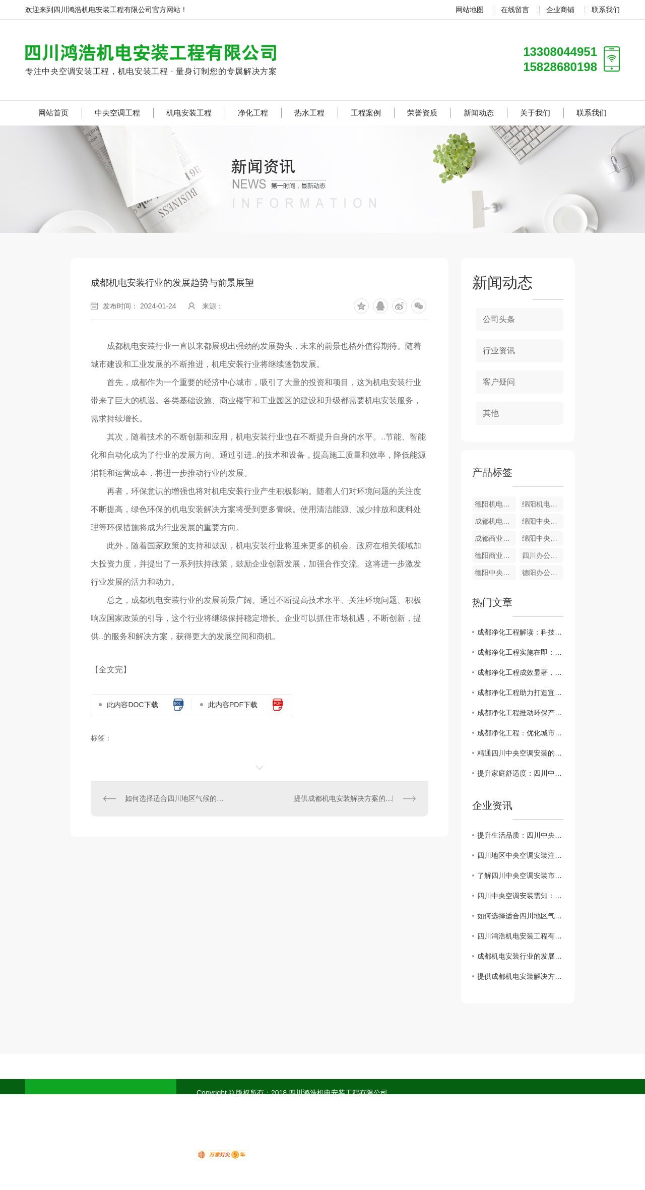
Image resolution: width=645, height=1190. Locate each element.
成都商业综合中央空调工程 (495, 538)
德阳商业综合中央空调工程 (495, 555)
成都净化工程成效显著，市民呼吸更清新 (520, 672)
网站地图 (470, 10)
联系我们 (606, 10)
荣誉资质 (422, 112)
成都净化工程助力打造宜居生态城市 (520, 692)
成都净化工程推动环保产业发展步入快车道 (520, 713)
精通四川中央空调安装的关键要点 (520, 753)
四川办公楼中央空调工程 (542, 555)
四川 (371, 1105)
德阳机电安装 (495, 504)
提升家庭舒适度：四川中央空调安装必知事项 (520, 773)
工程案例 (366, 112)
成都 (389, 1105)
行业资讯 (499, 350)
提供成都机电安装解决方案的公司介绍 (354, 798)
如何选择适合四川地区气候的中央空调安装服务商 (175, 798)
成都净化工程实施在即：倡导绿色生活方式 (520, 652)
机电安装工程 (189, 112)
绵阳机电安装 (542, 504)
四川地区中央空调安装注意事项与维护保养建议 (520, 855)
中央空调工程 (117, 112)
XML (322, 1105)
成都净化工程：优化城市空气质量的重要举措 (520, 733)
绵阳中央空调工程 (542, 521)
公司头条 (499, 319)
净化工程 (253, 112)
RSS (305, 1105)
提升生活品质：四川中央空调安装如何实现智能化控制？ (520, 835)
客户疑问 (499, 382)
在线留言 (515, 10)
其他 (491, 413)
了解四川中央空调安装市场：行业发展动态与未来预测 (520, 875)
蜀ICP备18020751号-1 (260, 1105)
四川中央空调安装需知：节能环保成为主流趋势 (520, 896)
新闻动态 (479, 112)
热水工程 (309, 112)
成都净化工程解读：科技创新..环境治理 (520, 632)
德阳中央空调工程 (495, 573)
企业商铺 (560, 10)
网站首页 (53, 112)
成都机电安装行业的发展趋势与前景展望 (520, 956)
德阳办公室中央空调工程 (542, 573)
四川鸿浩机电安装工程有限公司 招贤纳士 (520, 936)
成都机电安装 (495, 521)
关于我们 (535, 112)
